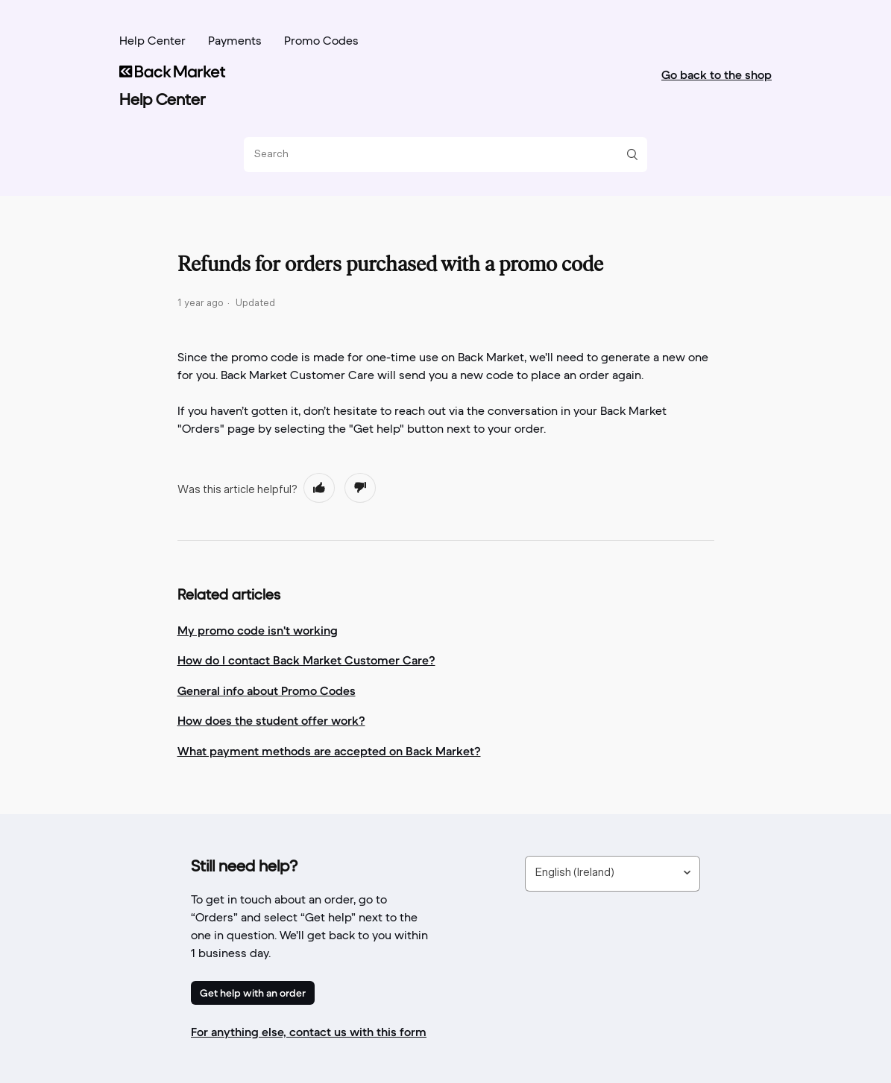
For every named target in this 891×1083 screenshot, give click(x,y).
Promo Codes (321, 41)
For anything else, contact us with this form (308, 1031)
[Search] (440, 154)
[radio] (319, 488)
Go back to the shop (716, 74)
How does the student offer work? (271, 720)
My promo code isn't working (257, 630)
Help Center (152, 41)
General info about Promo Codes (266, 690)
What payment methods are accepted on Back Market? (329, 750)
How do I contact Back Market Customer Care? (306, 659)
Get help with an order (253, 993)
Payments (235, 41)
